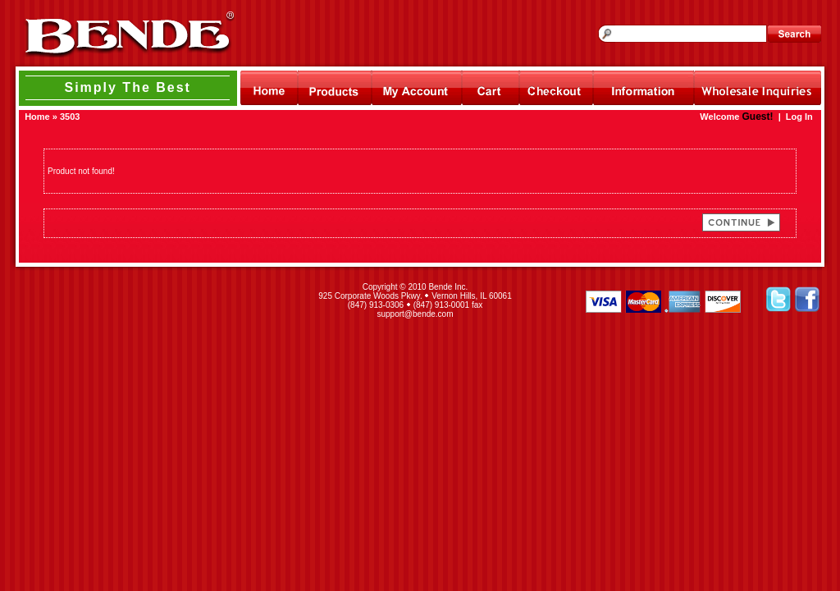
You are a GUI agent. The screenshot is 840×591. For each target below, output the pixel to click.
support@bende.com (415, 313)
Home (37, 116)
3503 (70, 116)
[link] (156, 300)
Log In (799, 116)
